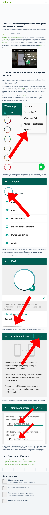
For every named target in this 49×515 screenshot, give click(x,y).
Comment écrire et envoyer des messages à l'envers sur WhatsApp (19, 459)
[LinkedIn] (41, 469)
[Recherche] (43, 2)
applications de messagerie (16, 37)
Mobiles (18, 33)
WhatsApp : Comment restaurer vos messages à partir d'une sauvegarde (20, 462)
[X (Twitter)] (19, 469)
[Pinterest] (30, 469)
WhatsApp (41, 45)
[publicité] (24, 13)
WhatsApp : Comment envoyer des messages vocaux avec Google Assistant (21, 461)
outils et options (5, 39)
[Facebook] (8, 469)
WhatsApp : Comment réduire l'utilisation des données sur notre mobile (20, 464)
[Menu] (46, 2)
